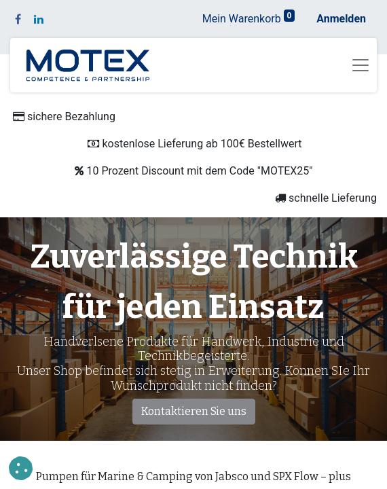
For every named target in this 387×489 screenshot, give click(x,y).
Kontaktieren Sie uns (193, 411)
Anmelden (341, 18)
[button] (21, 468)
